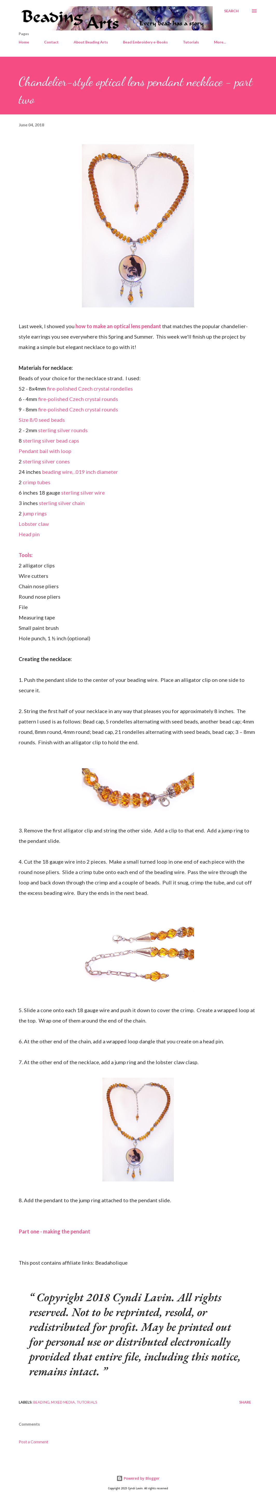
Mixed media (63, 1402)
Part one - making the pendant (54, 1231)
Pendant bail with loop (45, 451)
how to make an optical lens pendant (118, 326)
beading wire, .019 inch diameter (80, 472)
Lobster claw (34, 524)
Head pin (29, 534)
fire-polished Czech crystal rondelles (90, 388)
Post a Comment (33, 1441)
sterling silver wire (83, 492)
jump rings (35, 513)
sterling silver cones (46, 461)
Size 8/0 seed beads (42, 420)
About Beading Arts (91, 42)
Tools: (26, 555)
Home (24, 42)
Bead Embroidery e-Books (145, 42)
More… (220, 42)
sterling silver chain (62, 503)
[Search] (231, 11)
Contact (51, 42)
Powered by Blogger (138, 1478)
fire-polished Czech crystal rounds (77, 399)
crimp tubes (36, 482)
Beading (41, 1402)
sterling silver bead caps (51, 440)
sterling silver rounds (63, 430)
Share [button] (245, 1402)
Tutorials (191, 42)
